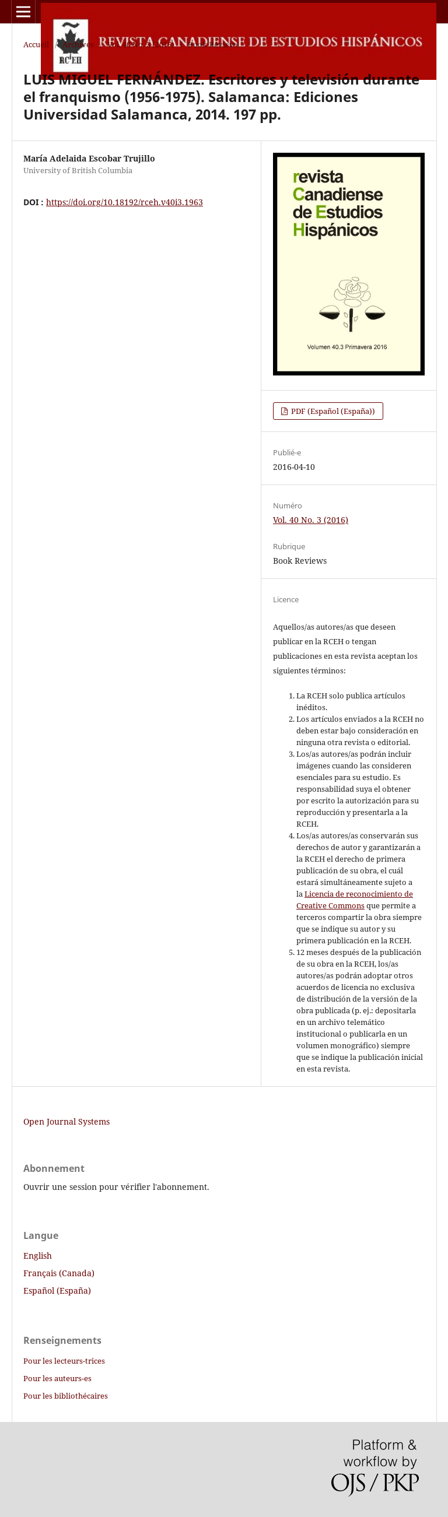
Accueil (36, 44)
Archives (78, 44)
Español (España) (57, 1290)
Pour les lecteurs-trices (64, 1361)
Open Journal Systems (66, 1121)
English (37, 1255)
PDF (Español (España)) (332, 411)
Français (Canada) (58, 1273)
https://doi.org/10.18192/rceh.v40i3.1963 (124, 202)
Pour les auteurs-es (57, 1378)
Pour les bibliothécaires (65, 1395)
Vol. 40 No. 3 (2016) (140, 44)
